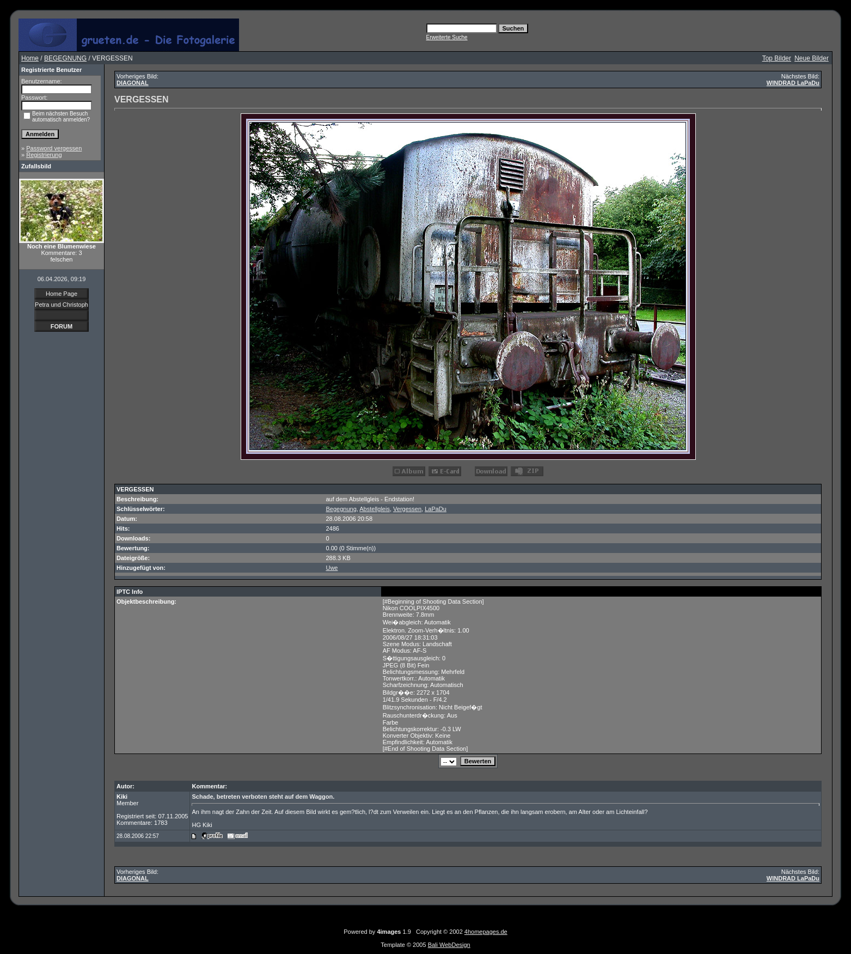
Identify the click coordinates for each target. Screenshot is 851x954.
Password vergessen (54, 148)
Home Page (61, 293)
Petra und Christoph (61, 304)
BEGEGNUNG (65, 58)
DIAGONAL (133, 83)
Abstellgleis (374, 509)
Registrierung (44, 154)
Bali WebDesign (449, 944)
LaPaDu (435, 509)
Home (30, 58)
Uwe (332, 567)
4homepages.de (485, 931)
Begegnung (341, 509)
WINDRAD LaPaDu (793, 83)
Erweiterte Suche (447, 37)
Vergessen (407, 509)
